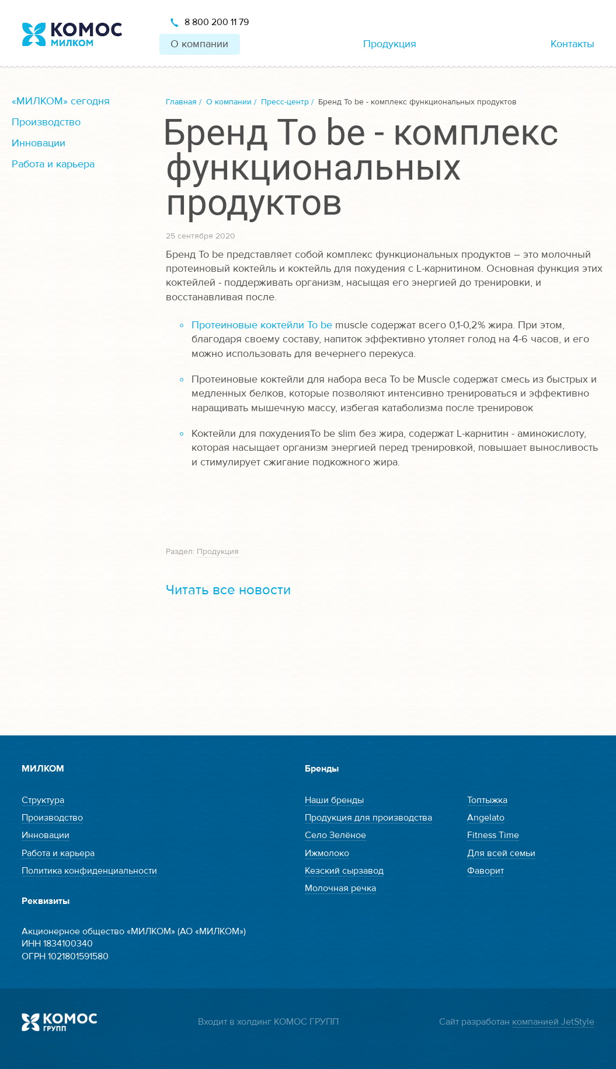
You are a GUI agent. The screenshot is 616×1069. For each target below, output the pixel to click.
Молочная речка (340, 888)
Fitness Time (493, 835)
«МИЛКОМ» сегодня (61, 101)
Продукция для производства (368, 817)
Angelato (485, 817)
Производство (46, 122)
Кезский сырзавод (344, 871)
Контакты (572, 44)
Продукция (389, 44)
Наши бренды (334, 800)
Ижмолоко (327, 853)
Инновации (38, 143)
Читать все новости (228, 590)
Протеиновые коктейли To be (262, 325)
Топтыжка (487, 800)
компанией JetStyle (553, 1022)
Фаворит (485, 871)
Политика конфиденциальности (89, 871)
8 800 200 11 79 (217, 22)
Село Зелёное (335, 835)
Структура (43, 800)
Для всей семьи (501, 853)
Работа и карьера (53, 164)
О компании (199, 44)
